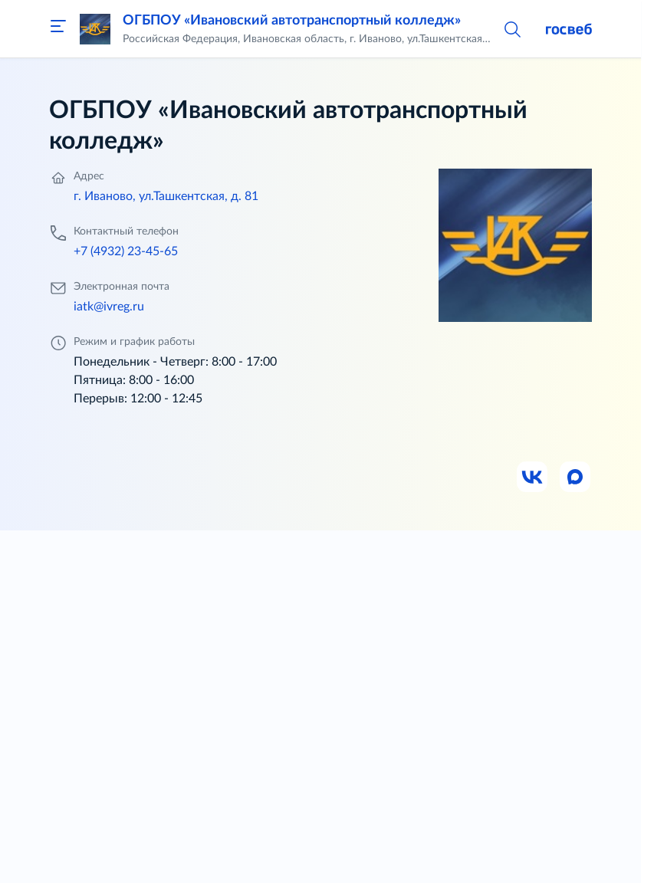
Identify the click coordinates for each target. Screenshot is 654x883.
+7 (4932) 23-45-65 (126, 251)
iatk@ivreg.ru (109, 306)
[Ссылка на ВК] (533, 477)
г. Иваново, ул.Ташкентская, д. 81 (166, 196)
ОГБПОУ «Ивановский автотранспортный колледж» (292, 21)
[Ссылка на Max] (576, 477)
